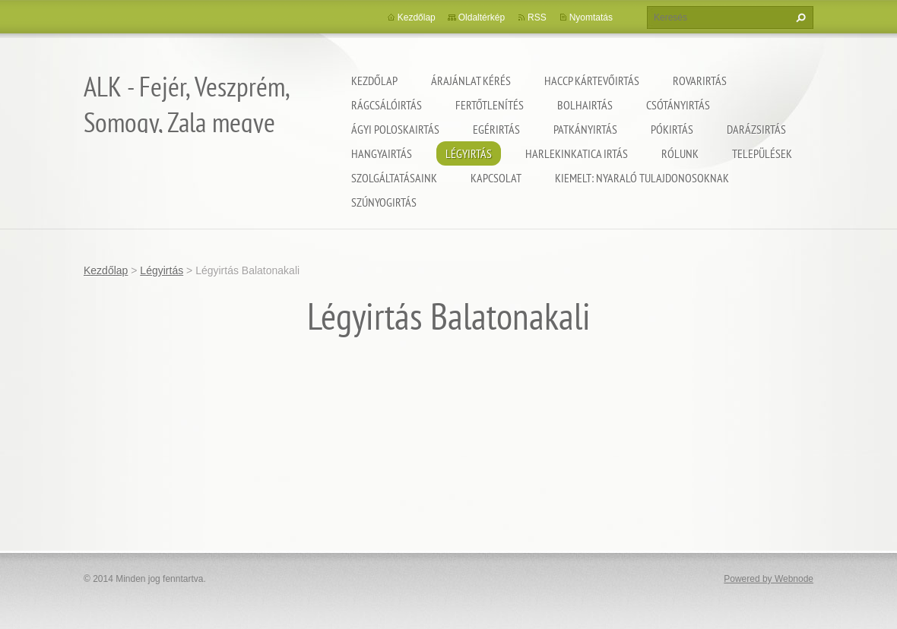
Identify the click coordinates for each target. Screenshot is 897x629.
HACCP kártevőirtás (591, 80)
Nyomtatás (591, 17)
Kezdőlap (374, 80)
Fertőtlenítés (489, 104)
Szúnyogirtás (384, 202)
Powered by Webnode (768, 579)
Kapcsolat (496, 177)
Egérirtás (496, 129)
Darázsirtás (756, 129)
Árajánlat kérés (471, 80)
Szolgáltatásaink (394, 177)
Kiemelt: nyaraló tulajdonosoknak (642, 177)
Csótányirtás (678, 104)
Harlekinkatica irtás (576, 153)
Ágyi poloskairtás (395, 129)
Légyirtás (468, 153)
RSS (537, 17)
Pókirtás (672, 129)
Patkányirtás (585, 129)
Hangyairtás (381, 153)
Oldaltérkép (481, 17)
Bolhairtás (585, 104)
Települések (762, 153)
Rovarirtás (700, 80)
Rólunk (680, 153)
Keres (799, 17)
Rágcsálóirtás (386, 104)
